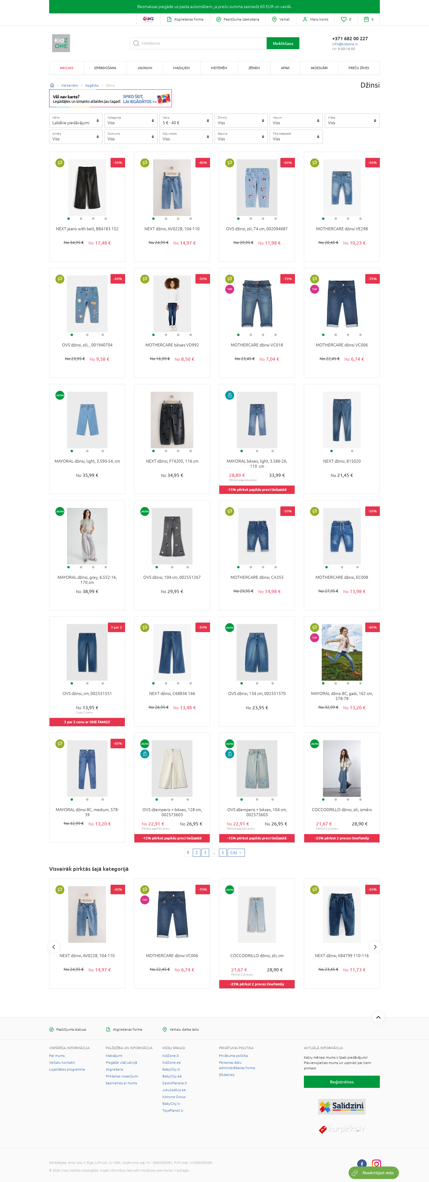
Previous (54, 947)
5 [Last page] (223, 852)
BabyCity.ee (172, 1076)
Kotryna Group (174, 1097)
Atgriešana (114, 1069)
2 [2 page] (196, 852)
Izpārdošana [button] (105, 68)
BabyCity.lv (171, 1104)
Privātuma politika (233, 1056)
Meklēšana (283, 43)
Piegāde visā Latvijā (121, 1062)
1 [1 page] (188, 852)
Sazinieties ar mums (121, 1083)
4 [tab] (106, 218)
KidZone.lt (170, 1056)
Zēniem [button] (254, 68)
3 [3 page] (205, 852)
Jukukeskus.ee (174, 1090)
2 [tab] (81, 218)
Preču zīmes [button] (359, 68)
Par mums (57, 1056)
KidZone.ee (171, 1062)
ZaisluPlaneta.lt (174, 1083)
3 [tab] (93, 218)
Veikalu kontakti (62, 1062)
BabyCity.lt (171, 1069)
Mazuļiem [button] (181, 68)
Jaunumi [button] (144, 68)
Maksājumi (114, 1056)
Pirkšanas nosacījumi (122, 1076)
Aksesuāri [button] (319, 68)
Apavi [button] (285, 68)
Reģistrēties (342, 1081)
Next (375, 947)
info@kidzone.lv (345, 44)
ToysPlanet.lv (173, 1110)
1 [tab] (68, 218)
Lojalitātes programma (67, 1069)
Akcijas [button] (66, 68)
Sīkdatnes (226, 1075)
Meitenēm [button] (219, 68)
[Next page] (236, 853)
